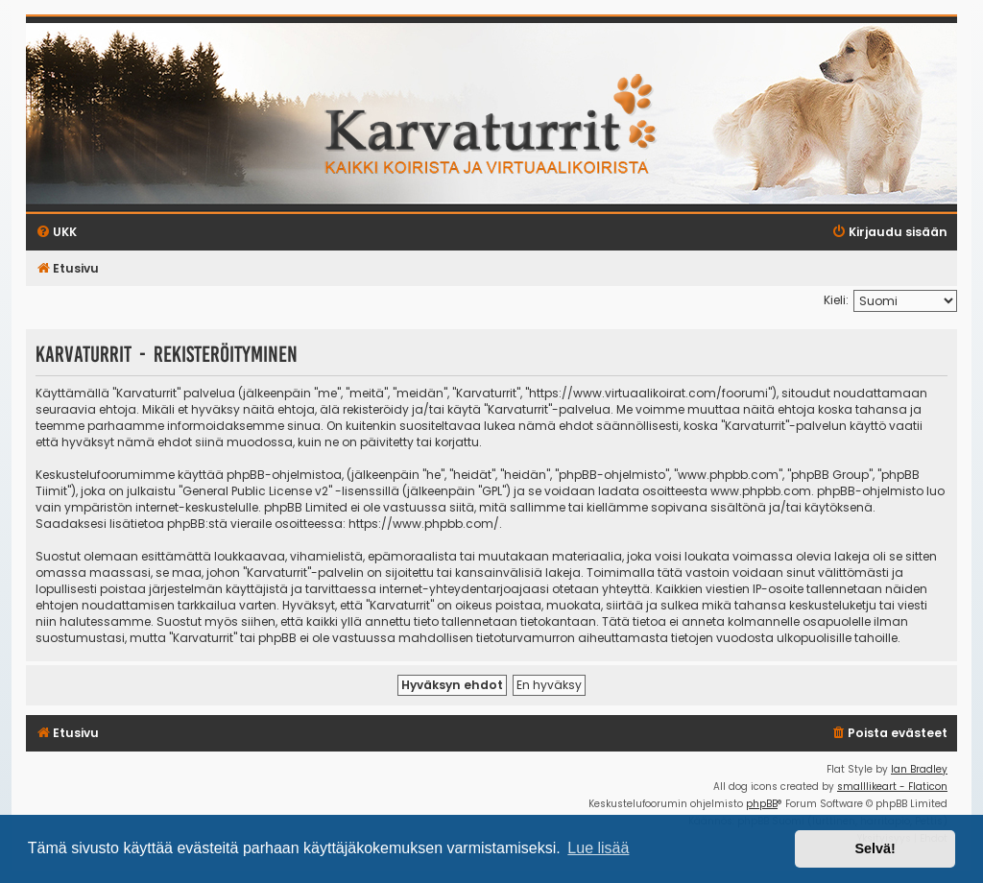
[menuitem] (888, 734)
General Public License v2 (255, 491)
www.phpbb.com (760, 491)
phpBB (762, 804)
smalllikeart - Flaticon (892, 786)
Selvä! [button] (874, 848)
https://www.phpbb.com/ (423, 523)
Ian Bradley (919, 769)
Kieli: (836, 300)
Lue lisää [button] (598, 848)
